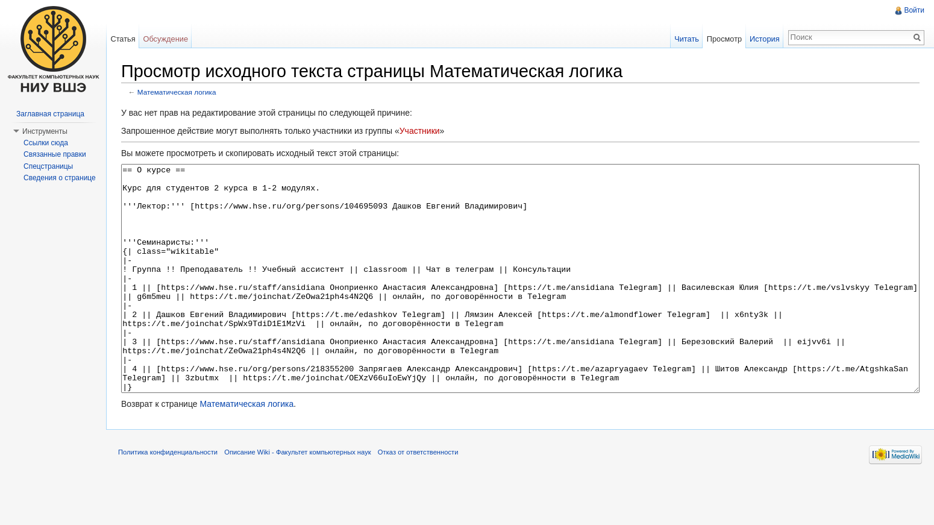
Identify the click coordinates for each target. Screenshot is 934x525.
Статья (122, 38)
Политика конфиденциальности (168, 497)
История (765, 38)
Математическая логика (176, 92)
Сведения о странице (60, 178)
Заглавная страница (50, 114)
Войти (914, 10)
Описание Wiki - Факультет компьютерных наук (297, 497)
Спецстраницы (48, 166)
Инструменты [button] (44, 131)
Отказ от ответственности (418, 497)
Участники (420, 131)
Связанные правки (55, 154)
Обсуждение (165, 38)
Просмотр (724, 38)
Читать (686, 38)
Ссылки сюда (46, 143)
